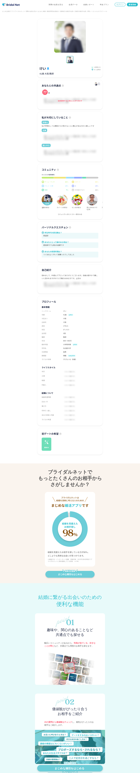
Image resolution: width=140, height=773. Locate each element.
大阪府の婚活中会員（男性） (82, 11)
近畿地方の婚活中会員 (66, 11)
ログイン (120, 4)
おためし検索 (42, 11)
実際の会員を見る (56, 4)
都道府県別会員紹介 (53, 11)
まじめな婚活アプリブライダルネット (13, 11)
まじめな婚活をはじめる (70, 573)
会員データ (73, 4)
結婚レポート (88, 4)
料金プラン (104, 4)
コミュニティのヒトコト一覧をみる (70, 214)
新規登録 (132, 4)
